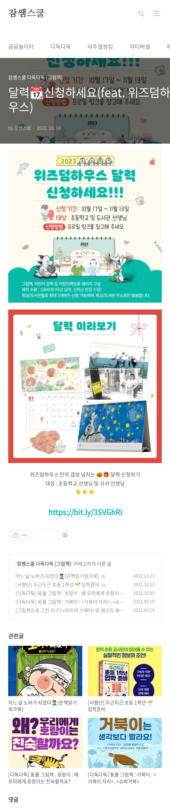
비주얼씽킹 (100, 46)
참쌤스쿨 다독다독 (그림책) (44, 563)
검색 (141, 14)
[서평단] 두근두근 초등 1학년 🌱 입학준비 (57, 584)
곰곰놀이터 (21, 46)
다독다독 (60, 46)
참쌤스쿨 (26, 14)
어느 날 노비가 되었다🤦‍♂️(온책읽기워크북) (57, 575)
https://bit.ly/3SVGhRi (85, 512)
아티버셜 (140, 46)
